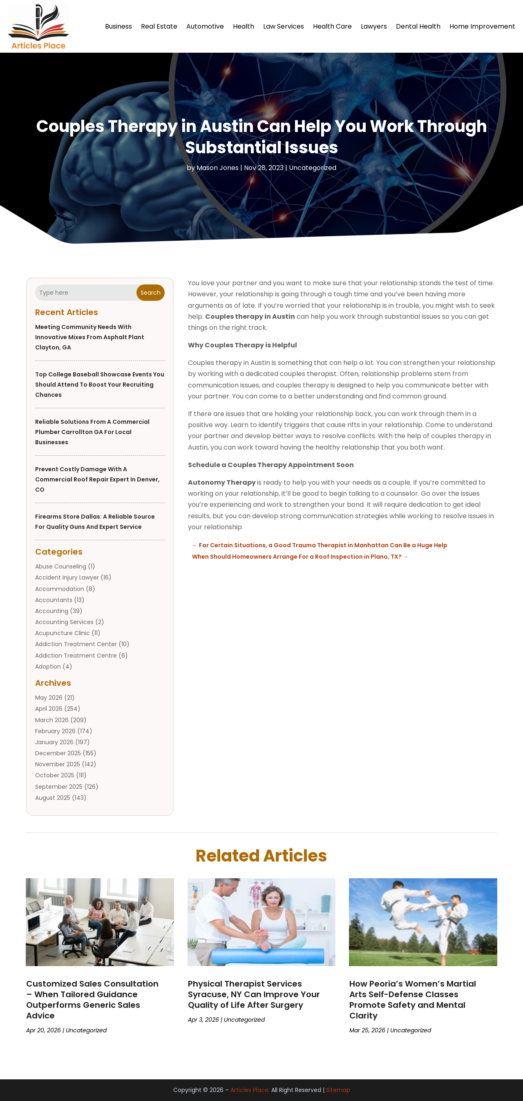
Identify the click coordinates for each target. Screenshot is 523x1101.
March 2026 (52, 720)
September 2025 (59, 787)
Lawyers (374, 26)
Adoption (48, 666)
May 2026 (49, 698)
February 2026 (55, 731)
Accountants (53, 600)
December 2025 (58, 753)
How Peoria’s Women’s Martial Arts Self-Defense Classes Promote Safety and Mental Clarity (412, 999)
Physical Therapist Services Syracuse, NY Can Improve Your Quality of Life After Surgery (254, 994)
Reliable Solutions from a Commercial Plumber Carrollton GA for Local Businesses (92, 432)
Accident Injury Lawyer (67, 578)
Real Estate (159, 26)
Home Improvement (482, 26)
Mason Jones (218, 167)
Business (118, 26)
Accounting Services (64, 622)
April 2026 (49, 709)
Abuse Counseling (60, 566)
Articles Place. (250, 1090)
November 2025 (57, 764)
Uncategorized (312, 167)
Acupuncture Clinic (62, 633)
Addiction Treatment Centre (76, 655)
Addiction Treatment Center (76, 644)
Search (151, 293)
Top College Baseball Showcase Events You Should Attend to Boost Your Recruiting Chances (99, 384)
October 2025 (54, 776)
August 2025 (52, 798)
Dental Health (418, 26)
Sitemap (338, 1090)
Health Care (332, 26)
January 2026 (54, 742)
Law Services (283, 26)
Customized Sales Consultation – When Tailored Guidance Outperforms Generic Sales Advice (92, 999)
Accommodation (59, 589)
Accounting (51, 611)
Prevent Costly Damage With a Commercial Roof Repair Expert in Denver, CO (97, 479)
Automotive (205, 26)
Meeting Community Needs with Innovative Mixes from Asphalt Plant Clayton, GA (89, 337)
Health (243, 26)
